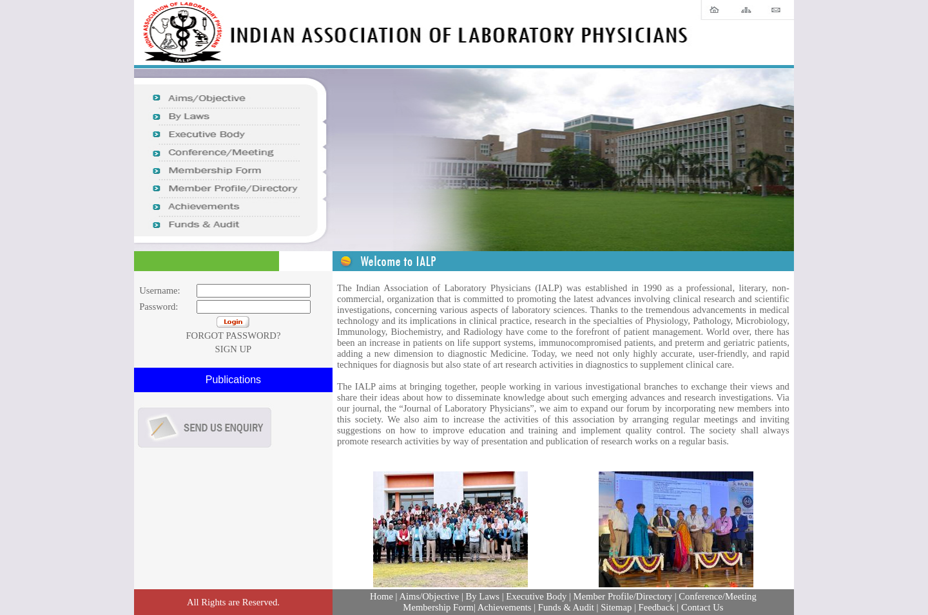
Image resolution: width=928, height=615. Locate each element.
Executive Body (536, 596)
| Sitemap (614, 607)
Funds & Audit (566, 607)
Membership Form (438, 607)
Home (381, 596)
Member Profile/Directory (623, 596)
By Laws (481, 596)
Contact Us (702, 607)
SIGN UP (233, 349)
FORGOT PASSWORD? (233, 335)
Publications (233, 379)
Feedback (657, 607)
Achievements (505, 607)
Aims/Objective (429, 596)
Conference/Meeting (717, 596)
